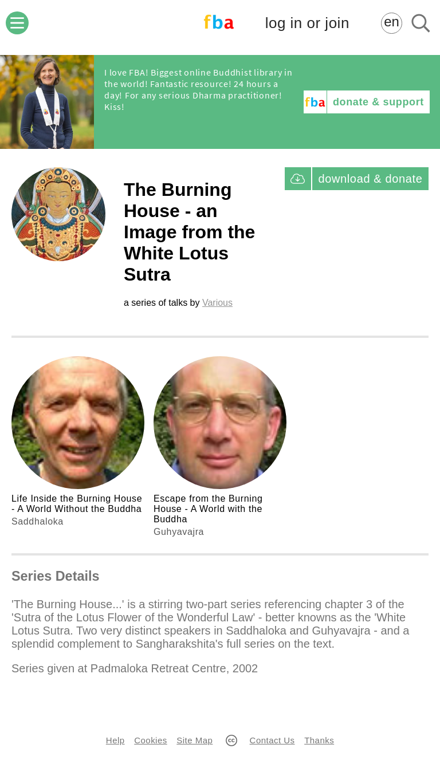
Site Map (194, 740)
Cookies (150, 740)
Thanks (319, 740)
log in (307, 23)
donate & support (378, 102)
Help (115, 740)
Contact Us (272, 740)
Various (217, 303)
